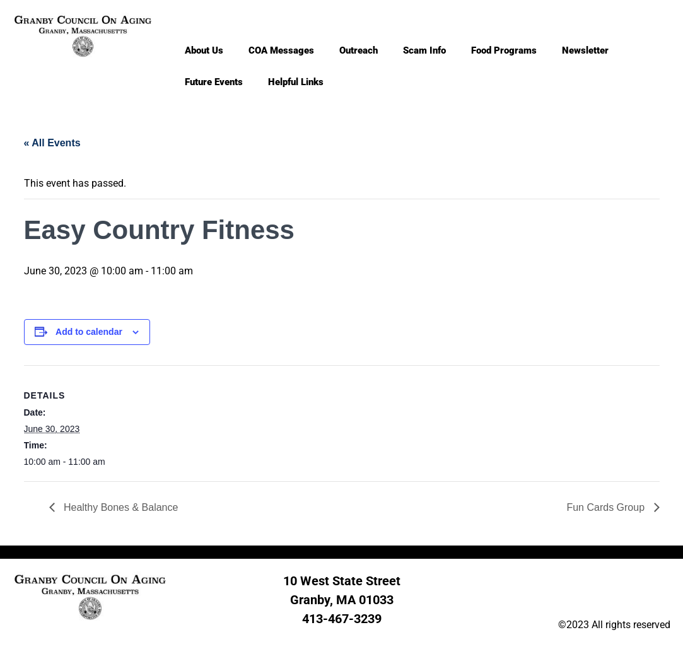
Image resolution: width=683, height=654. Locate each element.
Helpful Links (296, 82)
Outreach (358, 50)
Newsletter (585, 50)
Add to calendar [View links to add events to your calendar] (88, 332)
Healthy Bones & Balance (119, 507)
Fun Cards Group (606, 507)
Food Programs (504, 50)
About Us (204, 50)
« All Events (52, 142)
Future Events (214, 82)
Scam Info (424, 50)
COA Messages (281, 50)
